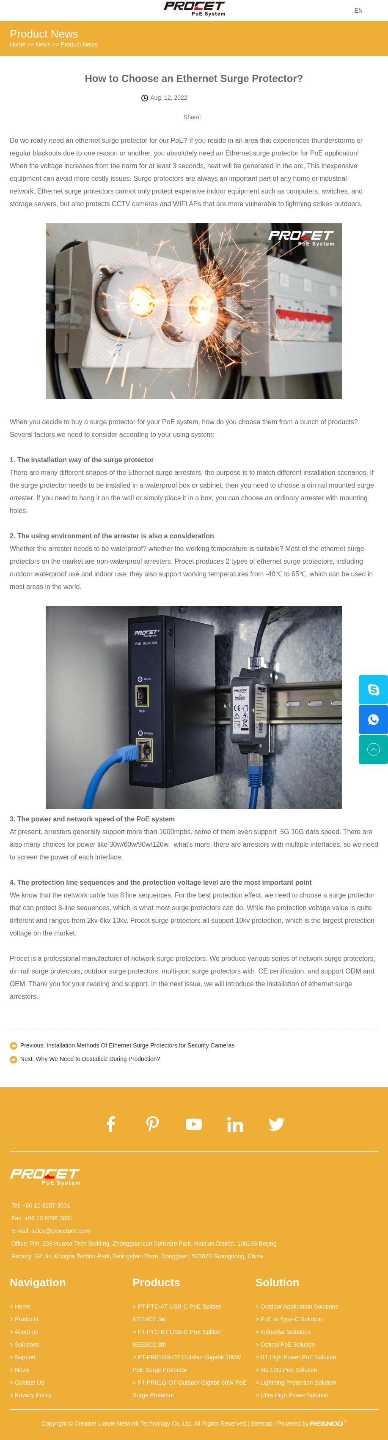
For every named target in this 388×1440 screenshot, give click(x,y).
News (43, 44)
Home (17, 44)
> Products (24, 1319)
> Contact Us (27, 1382)
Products (156, 1282)
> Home (20, 1306)
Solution (278, 1282)
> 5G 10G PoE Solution (286, 1369)
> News (20, 1369)
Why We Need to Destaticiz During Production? (98, 1058)
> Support (23, 1357)
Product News (44, 33)
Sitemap (261, 1423)
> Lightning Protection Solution (296, 1382)
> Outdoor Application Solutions (297, 1306)
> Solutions (24, 1344)
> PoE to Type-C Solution (289, 1319)
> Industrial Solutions (283, 1331)
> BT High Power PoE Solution (296, 1357)
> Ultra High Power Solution (292, 1395)
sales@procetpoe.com (61, 1230)
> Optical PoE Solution (285, 1344)
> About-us (24, 1331)
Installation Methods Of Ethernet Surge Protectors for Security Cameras (140, 1045)
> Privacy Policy (31, 1395)
